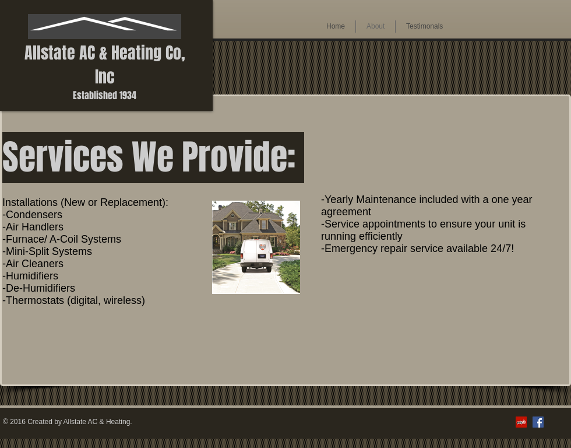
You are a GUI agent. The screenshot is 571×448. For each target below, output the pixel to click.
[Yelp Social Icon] (521, 422)
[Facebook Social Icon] (538, 422)
